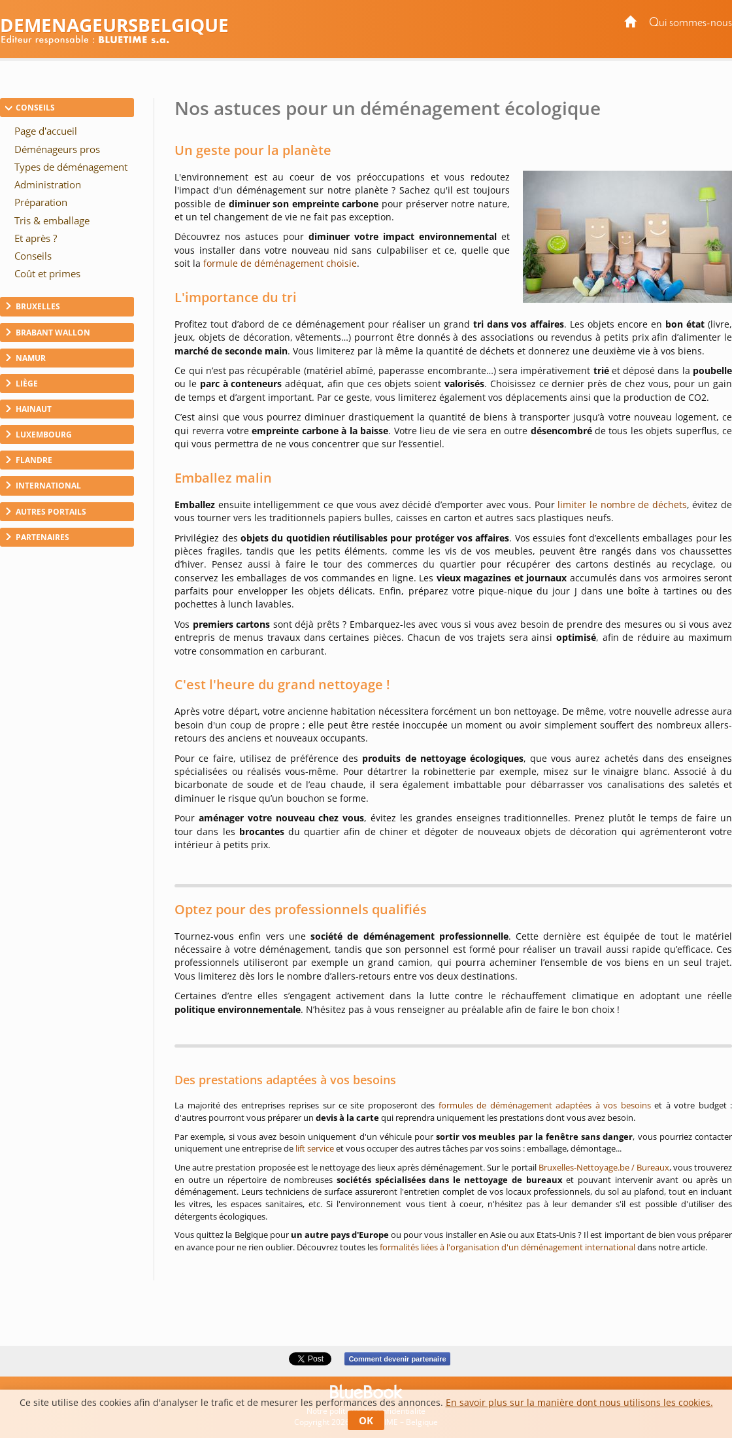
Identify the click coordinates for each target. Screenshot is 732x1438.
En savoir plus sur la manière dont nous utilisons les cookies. (579, 1402)
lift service (314, 1148)
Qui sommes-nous (690, 23)
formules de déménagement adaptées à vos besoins (545, 1105)
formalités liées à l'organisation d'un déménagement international (507, 1247)
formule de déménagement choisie (280, 263)
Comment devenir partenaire (397, 1359)
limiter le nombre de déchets (621, 504)
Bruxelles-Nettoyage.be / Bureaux (604, 1167)
